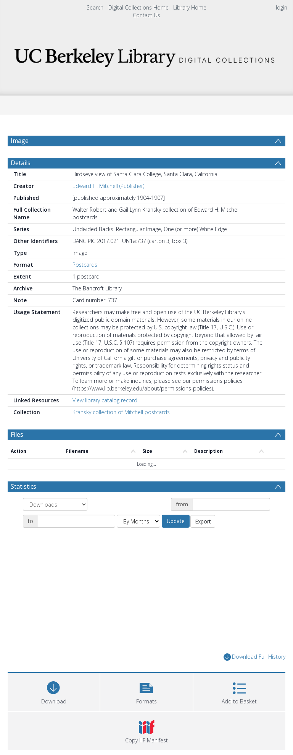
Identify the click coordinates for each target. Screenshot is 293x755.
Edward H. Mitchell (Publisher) (108, 186)
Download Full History (254, 657)
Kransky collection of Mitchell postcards (121, 412)
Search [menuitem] (95, 7)
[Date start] (231, 504)
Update (176, 521)
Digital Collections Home (138, 7)
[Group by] (55, 504)
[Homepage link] (146, 56)
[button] (146, 691)
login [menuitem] (281, 7)
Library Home (189, 7)
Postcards (84, 264)
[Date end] (76, 521)
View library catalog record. (105, 400)
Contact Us (146, 15)
